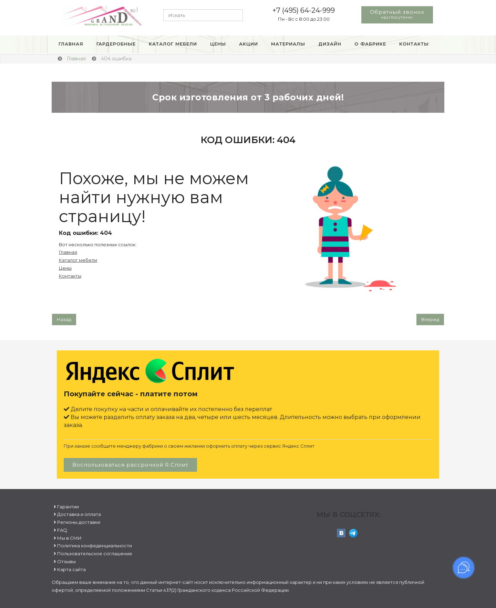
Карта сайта (71, 569)
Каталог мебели (173, 44)
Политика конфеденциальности (94, 545)
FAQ (62, 530)
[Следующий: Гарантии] (430, 319)
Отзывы (66, 561)
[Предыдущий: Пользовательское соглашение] (64, 319)
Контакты (414, 44)
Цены (218, 44)
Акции (248, 44)
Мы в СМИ (69, 538)
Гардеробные (116, 44)
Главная (71, 44)
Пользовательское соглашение (94, 553)
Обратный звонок (397, 14)
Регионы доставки (78, 522)
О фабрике (370, 44)
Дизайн (329, 44)
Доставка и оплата (79, 514)
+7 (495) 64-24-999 (303, 10)
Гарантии (68, 506)
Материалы (288, 44)
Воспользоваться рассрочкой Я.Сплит (130, 464)
